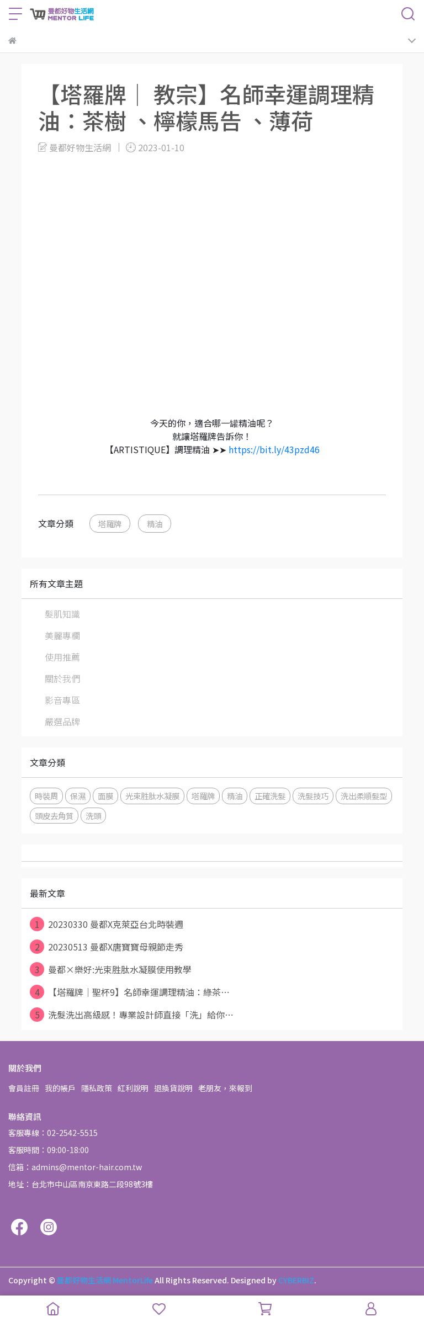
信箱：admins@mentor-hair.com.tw (75, 1166)
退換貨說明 (173, 1087)
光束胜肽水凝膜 (152, 795)
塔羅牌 (109, 523)
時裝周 (46, 795)
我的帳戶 (60, 1087)
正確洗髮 (270, 795)
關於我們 (62, 678)
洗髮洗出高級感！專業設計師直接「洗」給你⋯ (132, 1014)
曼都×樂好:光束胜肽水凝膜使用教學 (111, 969)
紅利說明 (133, 1087)
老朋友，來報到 (225, 1087)
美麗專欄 (62, 635)
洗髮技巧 (313, 795)
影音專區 (62, 700)
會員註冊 (23, 1087)
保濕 (78, 795)
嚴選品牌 (62, 721)
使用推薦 (62, 656)
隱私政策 (96, 1087)
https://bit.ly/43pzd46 (274, 449)
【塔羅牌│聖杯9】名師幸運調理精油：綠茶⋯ (130, 992)
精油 (154, 523)
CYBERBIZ (296, 1280)
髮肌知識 (62, 613)
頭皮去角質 (54, 815)
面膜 (105, 795)
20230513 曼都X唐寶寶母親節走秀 (106, 946)
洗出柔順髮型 (364, 795)
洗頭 (93, 815)
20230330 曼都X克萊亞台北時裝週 (106, 924)
